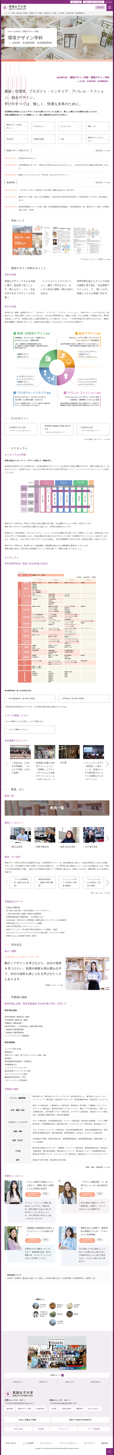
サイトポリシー (46, 1443)
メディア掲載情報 (94, 1429)
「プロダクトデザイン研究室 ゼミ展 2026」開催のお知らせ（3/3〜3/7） (46, 190)
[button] (107, 763)
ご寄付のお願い (18, 1429)
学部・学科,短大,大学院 (20, 13)
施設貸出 (104, 1443)
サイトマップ (89, 1443)
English (109, 2)
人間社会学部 (66, 1409)
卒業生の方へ (43, 1382)
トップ (7, 13)
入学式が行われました (26, 158)
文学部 (53, 1409)
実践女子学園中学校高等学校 (93, 2)
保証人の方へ (70, 1382)
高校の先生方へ (96, 1382)
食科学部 (10, 1409)
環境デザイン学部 (36, 13)
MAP (21, 1400)
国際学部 (79, 1409)
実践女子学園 (76, 2)
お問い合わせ (11, 1443)
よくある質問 (28, 1443)
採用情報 (41, 1429)
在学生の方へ (17, 1382)
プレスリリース (64, 1429)
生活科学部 (40, 1409)
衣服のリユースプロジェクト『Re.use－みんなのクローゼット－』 (44, 175)
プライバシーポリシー (68, 1443)
